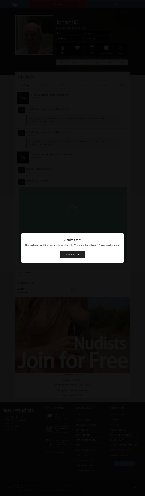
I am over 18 (72, 254)
